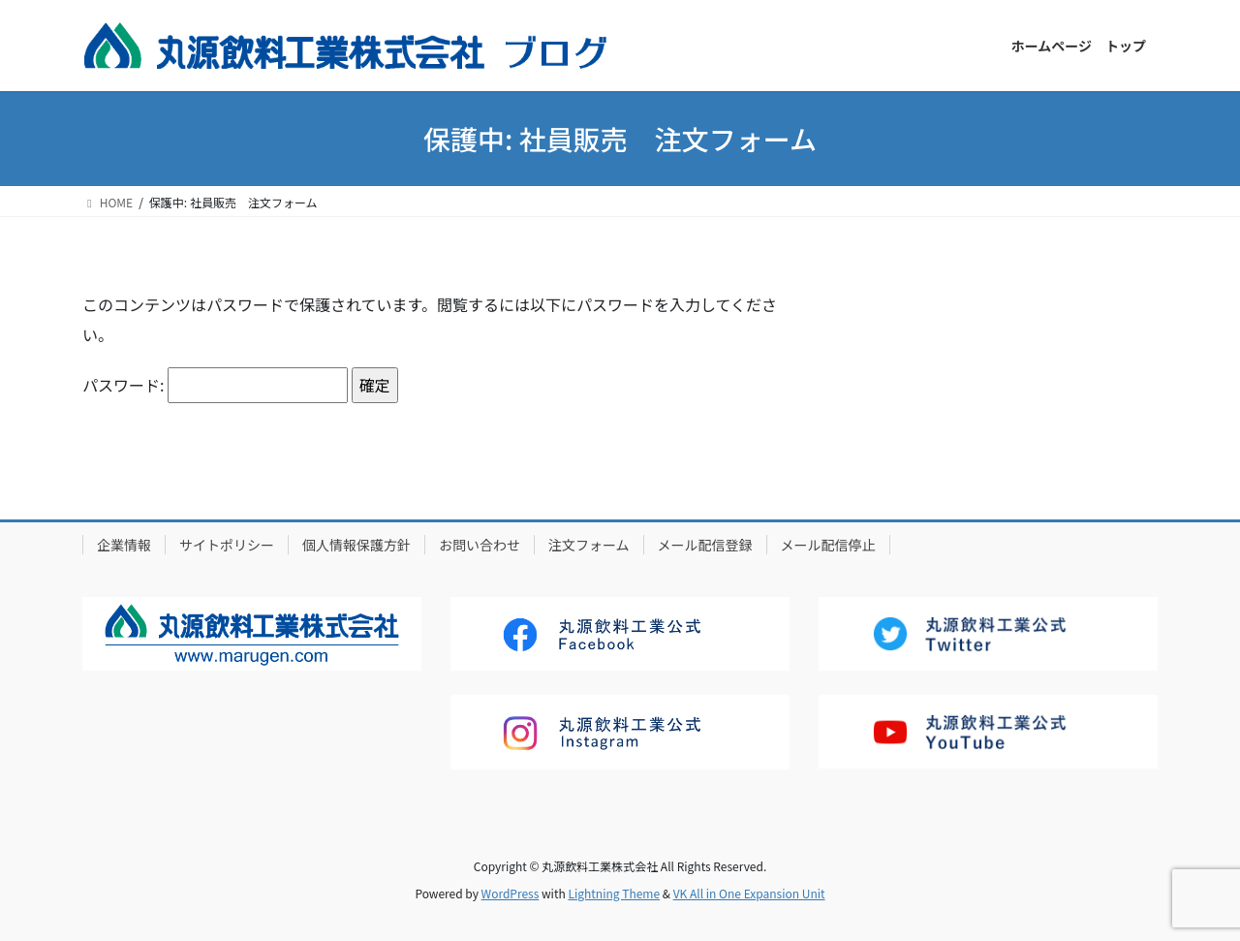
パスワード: (215, 384)
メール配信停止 (828, 544)
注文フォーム (589, 544)
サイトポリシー (226, 544)
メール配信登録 (705, 544)
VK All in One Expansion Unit (749, 893)
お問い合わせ (479, 544)
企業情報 (124, 544)
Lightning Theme (614, 893)
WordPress (510, 893)
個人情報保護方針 (356, 544)
